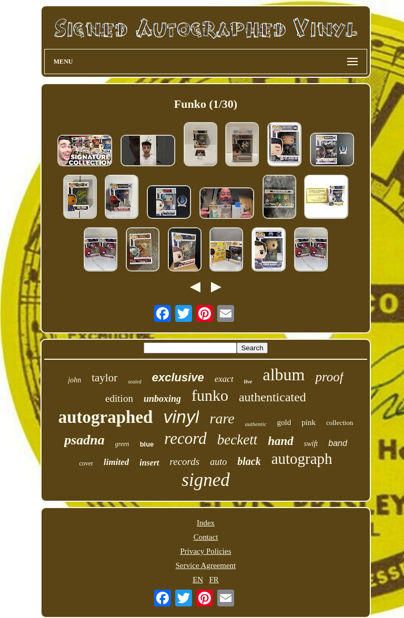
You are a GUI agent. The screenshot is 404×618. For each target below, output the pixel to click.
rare (221, 418)
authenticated (272, 397)
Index (206, 523)
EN (198, 579)
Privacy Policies (205, 551)
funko (209, 395)
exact (224, 379)
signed (205, 480)
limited (116, 462)
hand (281, 441)
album (284, 374)
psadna (84, 440)
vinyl (181, 417)
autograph (301, 458)
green (122, 444)
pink (308, 422)
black (248, 461)
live (248, 381)
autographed (105, 417)
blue (147, 444)
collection (339, 423)
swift (311, 444)
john (74, 380)
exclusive (178, 377)
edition (119, 398)
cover (86, 463)
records (185, 461)
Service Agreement (206, 565)
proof (329, 377)
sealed (135, 381)
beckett (237, 440)
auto (218, 462)
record (185, 438)
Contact (206, 537)
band (337, 443)
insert (149, 462)
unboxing (162, 398)
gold (284, 422)
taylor (104, 377)
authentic (256, 424)
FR (213, 579)
